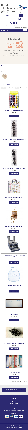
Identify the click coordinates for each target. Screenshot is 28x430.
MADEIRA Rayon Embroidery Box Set (14, 110)
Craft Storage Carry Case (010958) (14, 226)
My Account (14, 403)
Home (14, 399)
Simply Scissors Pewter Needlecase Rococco (14, 168)
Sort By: (3, 87)
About (14, 401)
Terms (14, 408)
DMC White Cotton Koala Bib (14, 285)
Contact (14, 413)
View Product (14, 116)
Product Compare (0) (6, 84)
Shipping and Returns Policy (14, 411)
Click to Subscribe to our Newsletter (14, 390)
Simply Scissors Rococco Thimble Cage (14, 343)
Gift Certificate (14, 314)
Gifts (6, 65)
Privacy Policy (14, 406)
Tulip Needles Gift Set (14, 372)
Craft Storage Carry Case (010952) (14, 197)
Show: (17, 87)
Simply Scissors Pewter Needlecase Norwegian (14, 139)
